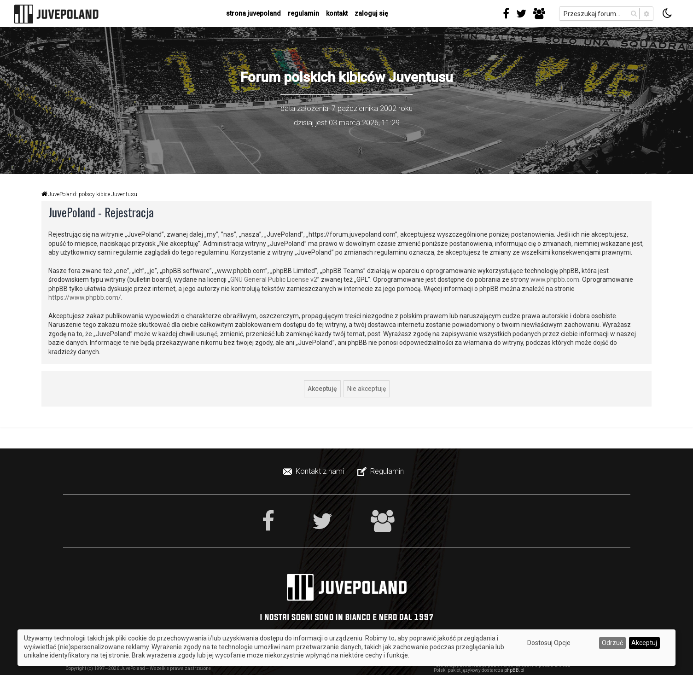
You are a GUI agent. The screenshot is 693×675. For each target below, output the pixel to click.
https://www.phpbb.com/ (84, 297)
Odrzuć (612, 642)
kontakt (337, 13)
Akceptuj (644, 642)
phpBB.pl (514, 670)
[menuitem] (314, 471)
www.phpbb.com (554, 279)
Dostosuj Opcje (549, 642)
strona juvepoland (253, 13)
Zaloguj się (371, 13)
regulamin (303, 13)
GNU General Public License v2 (273, 279)
